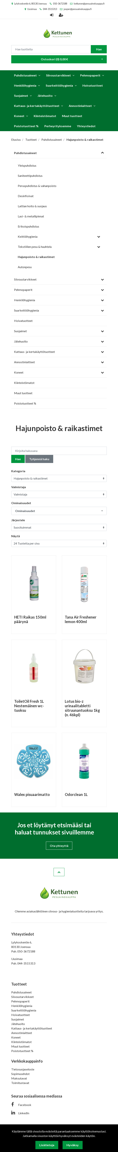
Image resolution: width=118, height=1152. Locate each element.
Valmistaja (18, 487)
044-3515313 (50, 9)
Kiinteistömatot (45, 116)
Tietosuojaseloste (22, 1069)
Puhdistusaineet (25, 75)
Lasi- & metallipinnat (31, 216)
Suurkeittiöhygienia (59, 85)
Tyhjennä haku (39, 459)
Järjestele (18, 520)
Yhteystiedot (86, 126)
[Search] (51, 49)
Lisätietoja (46, 1145)
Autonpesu (25, 267)
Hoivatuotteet (92, 85)
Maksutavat (19, 1078)
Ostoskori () (54, 59)
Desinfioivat (26, 196)
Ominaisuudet (21, 503)
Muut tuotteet (72, 116)
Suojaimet (21, 95)
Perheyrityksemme (57, 126)
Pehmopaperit (90, 75)
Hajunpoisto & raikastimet (36, 257)
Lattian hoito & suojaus (32, 206)
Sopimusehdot (20, 1074)
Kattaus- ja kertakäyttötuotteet (36, 105)
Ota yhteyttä (59, 845)
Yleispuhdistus (27, 165)
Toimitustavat (20, 1083)
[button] (59, 511)
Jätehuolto (45, 95)
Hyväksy (72, 1145)
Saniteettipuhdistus (30, 175)
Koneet (19, 116)
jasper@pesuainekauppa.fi (78, 9)
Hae (99, 49)
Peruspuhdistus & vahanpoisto (37, 186)
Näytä (15, 536)
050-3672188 (60, 3)
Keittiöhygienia (27, 236)
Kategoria (18, 471)
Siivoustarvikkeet (58, 75)
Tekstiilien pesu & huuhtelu (35, 246)
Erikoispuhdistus (28, 226)
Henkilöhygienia (25, 85)
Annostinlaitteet (80, 105)
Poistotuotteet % (26, 126)
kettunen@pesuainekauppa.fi (89, 3)
